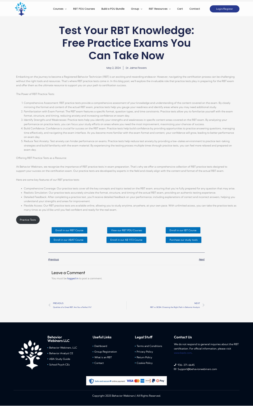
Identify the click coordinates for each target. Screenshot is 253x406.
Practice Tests (28, 220)
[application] (79, 9)
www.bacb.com (183, 353)
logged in (73, 278)
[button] (224, 9)
